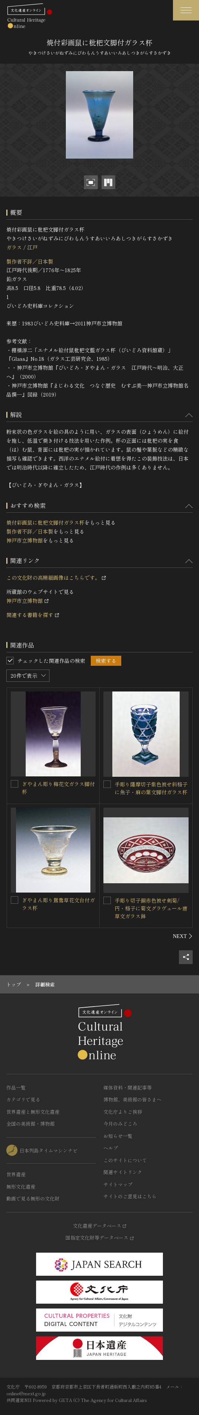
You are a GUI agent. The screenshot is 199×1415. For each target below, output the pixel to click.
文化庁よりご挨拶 (122, 1111)
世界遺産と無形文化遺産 (33, 1111)
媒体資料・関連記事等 (127, 1087)
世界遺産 (16, 1174)
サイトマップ (117, 1184)
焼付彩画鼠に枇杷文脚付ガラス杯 (45, 522)
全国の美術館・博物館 (30, 1123)
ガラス (14, 247)
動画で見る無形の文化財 (33, 1198)
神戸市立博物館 (24, 540)
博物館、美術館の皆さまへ (132, 1099)
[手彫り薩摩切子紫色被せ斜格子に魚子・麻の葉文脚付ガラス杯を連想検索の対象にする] (107, 784)
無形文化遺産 (20, 1186)
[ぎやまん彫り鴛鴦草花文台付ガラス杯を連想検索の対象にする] (14, 900)
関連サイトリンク (122, 1172)
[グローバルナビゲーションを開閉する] (186, 10)
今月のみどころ (120, 1123)
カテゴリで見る (23, 1099)
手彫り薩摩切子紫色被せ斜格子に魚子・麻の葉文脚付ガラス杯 (151, 788)
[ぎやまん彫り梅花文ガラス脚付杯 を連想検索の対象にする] (14, 784)
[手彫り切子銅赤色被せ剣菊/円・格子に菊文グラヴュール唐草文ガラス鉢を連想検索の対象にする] (107, 900)
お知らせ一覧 (117, 1135)
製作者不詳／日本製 (29, 261)
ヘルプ (110, 1147)
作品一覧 (16, 1087)
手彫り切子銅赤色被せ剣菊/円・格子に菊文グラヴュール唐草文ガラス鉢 (151, 908)
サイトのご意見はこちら (130, 1196)
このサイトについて (125, 1160)
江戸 (32, 247)
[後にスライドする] (183, 936)
